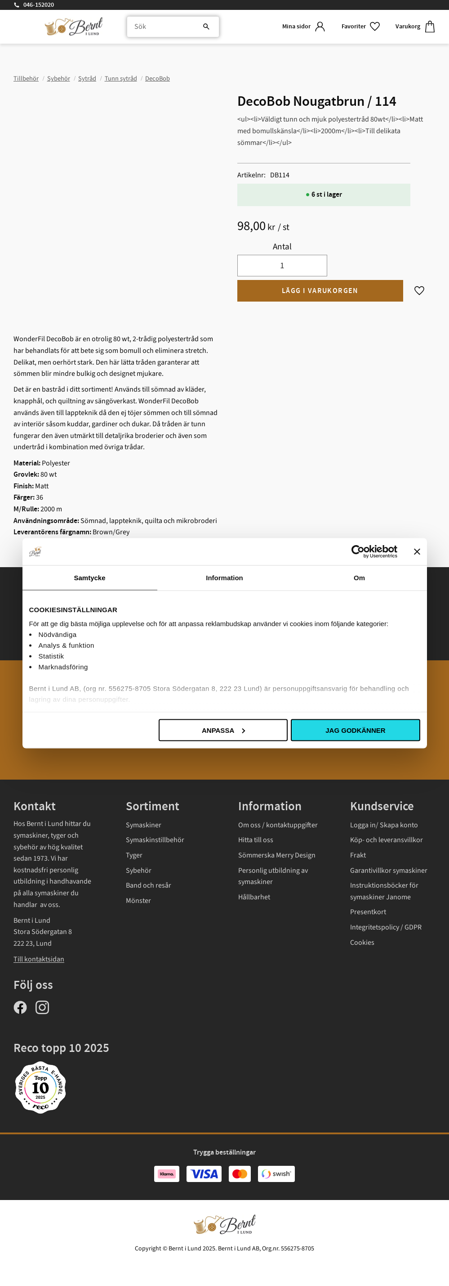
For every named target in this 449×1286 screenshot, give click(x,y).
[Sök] (206, 27)
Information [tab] (224, 577)
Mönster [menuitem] (138, 901)
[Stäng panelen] (417, 551)
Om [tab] (359, 577)
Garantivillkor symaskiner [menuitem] (388, 870)
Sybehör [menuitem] (138, 870)
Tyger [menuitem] (134, 855)
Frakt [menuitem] (358, 855)
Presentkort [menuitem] (368, 912)
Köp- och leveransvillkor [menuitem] (386, 840)
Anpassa (223, 730)
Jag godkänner (355, 730)
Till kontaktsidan (38, 959)
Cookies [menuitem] (362, 943)
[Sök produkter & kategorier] (173, 27)
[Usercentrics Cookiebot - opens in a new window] (358, 551)
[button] (361, 27)
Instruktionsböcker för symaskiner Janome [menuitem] (384, 891)
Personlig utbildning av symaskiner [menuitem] (273, 876)
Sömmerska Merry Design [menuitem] (277, 855)
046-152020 (38, 5)
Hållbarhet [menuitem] (254, 897)
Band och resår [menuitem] (148, 885)
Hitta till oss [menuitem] (255, 840)
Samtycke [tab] (89, 577)
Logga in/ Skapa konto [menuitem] (384, 825)
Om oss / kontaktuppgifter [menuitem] (278, 825)
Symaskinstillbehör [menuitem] (155, 840)
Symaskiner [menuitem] (143, 825)
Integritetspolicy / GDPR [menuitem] (386, 927)
